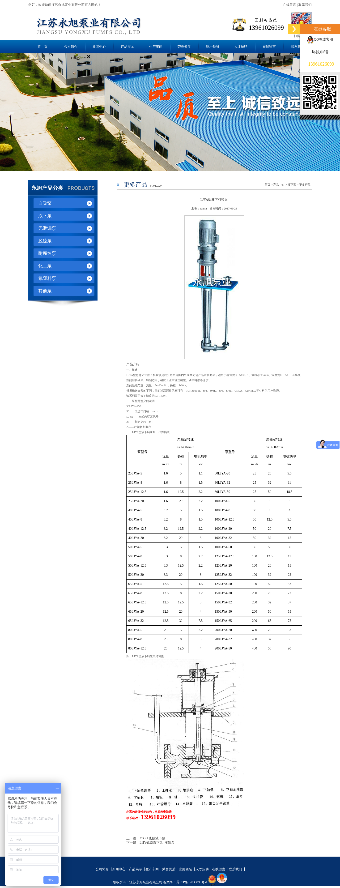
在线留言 (289, 5)
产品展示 (127, 46)
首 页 (42, 46)
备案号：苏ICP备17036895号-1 (185, 882)
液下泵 (292, 184)
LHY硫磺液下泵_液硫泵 (157, 842)
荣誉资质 (184, 46)
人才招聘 (240, 46)
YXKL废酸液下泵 (152, 838)
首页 (267, 184)
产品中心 (279, 184)
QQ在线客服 (320, 39)
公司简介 (70, 46)
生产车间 (155, 46)
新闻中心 (99, 46)
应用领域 (212, 46)
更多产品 (304, 184)
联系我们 (305, 5)
